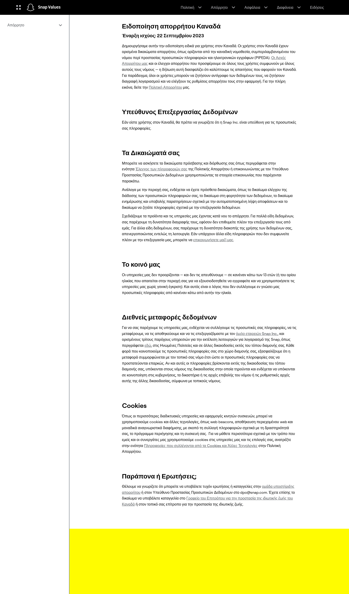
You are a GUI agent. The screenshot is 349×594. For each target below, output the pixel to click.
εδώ (148, 345)
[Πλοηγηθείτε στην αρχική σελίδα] (30, 7)
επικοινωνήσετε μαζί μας (213, 240)
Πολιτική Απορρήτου (165, 87)
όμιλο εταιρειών (257, 333)
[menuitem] (34, 25)
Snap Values (49, 7)
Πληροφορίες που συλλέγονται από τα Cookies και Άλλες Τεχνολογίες (201, 445)
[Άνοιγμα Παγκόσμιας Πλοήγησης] (18, 7)
